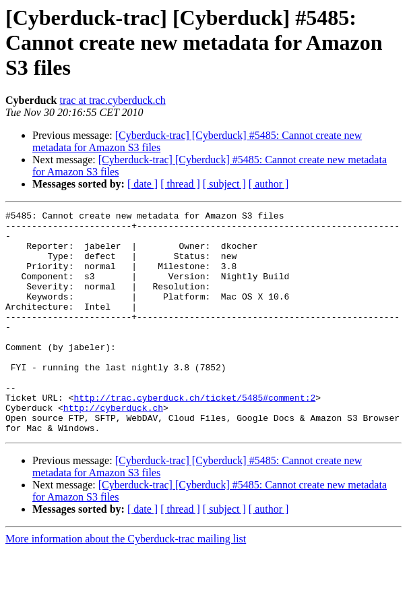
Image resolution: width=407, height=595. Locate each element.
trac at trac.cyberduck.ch (112, 100)
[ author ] (269, 184)
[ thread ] (180, 184)
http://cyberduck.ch (113, 448)
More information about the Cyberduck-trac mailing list (125, 583)
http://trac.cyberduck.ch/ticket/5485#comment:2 (194, 436)
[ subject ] (224, 184)
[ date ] (142, 184)
